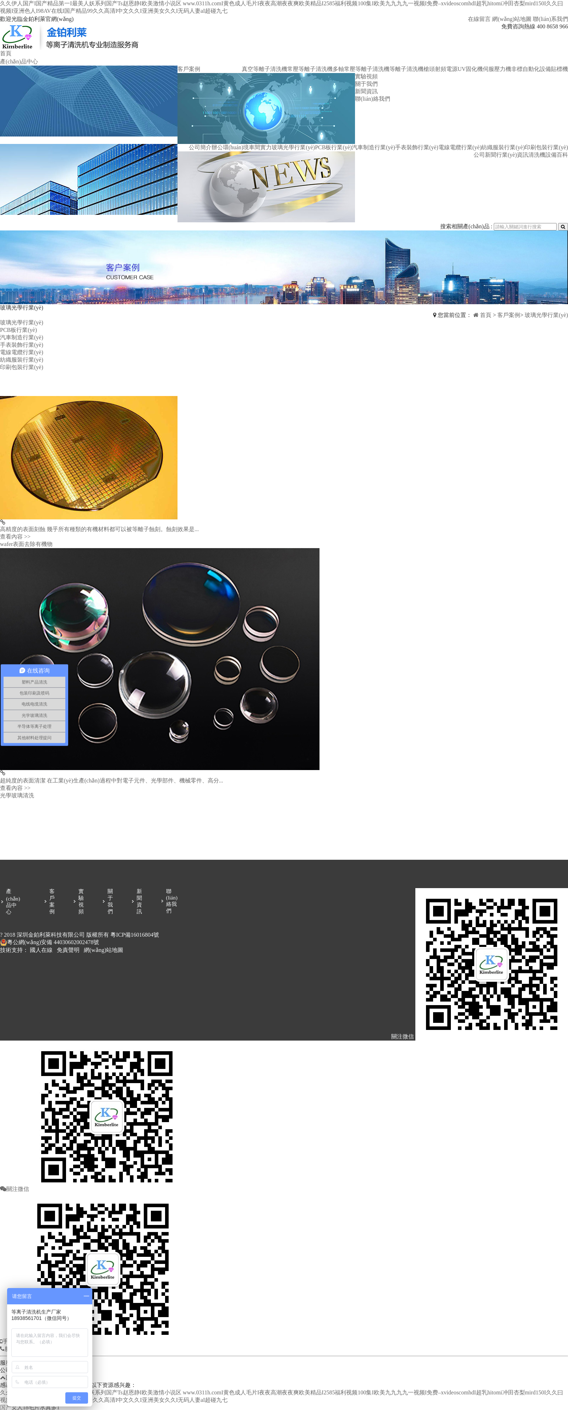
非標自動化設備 (531, 69)
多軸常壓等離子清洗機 (361, 69)
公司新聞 (485, 155)
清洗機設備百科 (548, 155)
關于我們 (366, 84)
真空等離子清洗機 (264, 69)
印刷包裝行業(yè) (546, 147)
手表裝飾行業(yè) (416, 147)
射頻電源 (446, 69)
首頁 (5, 53)
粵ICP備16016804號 (134, 935)
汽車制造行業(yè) (373, 147)
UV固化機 (470, 69)
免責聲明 (68, 950)
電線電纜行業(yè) (460, 147)
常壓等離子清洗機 (310, 69)
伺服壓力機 (497, 69)
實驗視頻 (366, 76)
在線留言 (479, 19)
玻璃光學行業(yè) (293, 147)
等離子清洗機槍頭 (412, 69)
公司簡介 (200, 147)
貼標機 (559, 69)
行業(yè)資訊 (512, 155)
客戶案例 (189, 69)
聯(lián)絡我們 (372, 99)
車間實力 (260, 147)
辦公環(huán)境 (230, 147)
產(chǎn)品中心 (19, 61)
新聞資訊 (366, 91)
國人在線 (41, 950)
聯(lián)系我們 (550, 19)
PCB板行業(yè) (333, 147)
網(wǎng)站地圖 (511, 19)
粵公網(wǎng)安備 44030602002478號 (49, 942)
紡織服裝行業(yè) (503, 147)
